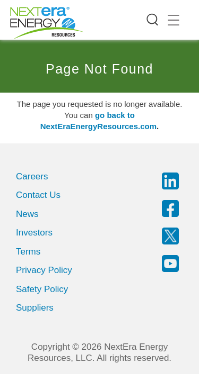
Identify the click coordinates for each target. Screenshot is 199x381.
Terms (28, 252)
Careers (32, 176)
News (27, 214)
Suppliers (35, 308)
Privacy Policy (44, 270)
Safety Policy (42, 289)
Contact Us (38, 195)
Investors (34, 233)
